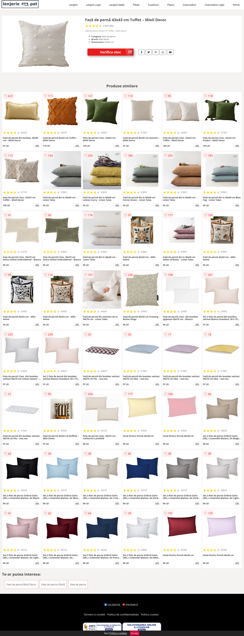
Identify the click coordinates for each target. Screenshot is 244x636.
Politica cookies (150, 614)
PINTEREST (130, 605)
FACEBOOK (112, 605)
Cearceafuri (189, 5)
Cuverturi (153, 5)
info (37, 145)
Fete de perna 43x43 (53, 584)
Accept (134, 633)
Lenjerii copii (93, 5)
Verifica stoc (117, 52)
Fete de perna (78, 584)
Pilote (136, 5)
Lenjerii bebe (116, 5)
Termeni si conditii (94, 614)
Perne (236, 5)
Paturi (170, 5)
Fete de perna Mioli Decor (21, 584)
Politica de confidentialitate (123, 614)
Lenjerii (73, 5)
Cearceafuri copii (214, 5)
